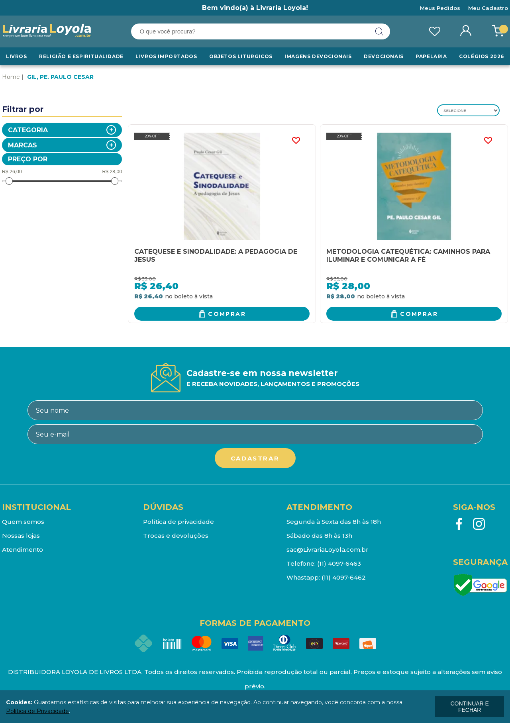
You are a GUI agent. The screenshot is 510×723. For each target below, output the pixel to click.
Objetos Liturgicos (241, 56)
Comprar (227, 313)
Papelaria (431, 56)
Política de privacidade (178, 521)
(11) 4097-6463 (339, 563)
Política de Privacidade (37, 711)
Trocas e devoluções (175, 535)
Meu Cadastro (488, 8)
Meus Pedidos (440, 8)
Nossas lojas (21, 535)
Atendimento (22, 549)
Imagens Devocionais (317, 56)
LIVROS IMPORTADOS (166, 56)
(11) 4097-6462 (344, 577)
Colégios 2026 (481, 56)
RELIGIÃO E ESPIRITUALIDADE (81, 56)
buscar (379, 31)
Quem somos (23, 521)
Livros (16, 56)
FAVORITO (296, 141)
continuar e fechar (469, 706)
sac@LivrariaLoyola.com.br (327, 549)
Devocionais (384, 56)
